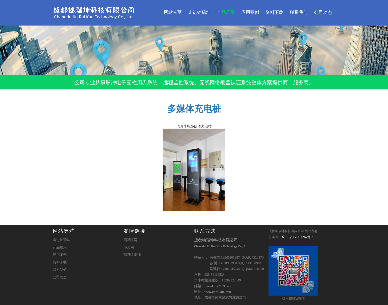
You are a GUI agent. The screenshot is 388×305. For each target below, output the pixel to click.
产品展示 (226, 12)
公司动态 (323, 12)
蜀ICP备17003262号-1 (297, 237)
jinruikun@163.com (218, 286)
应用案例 (250, 12)
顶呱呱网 (130, 239)
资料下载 (274, 12)
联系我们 (299, 12)
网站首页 (173, 12)
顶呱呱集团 (132, 254)
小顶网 (128, 247)
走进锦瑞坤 (199, 12)
